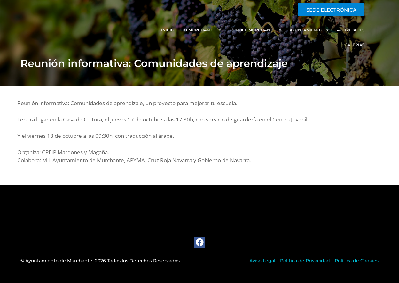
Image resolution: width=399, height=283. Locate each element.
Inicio (154, 30)
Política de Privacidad (305, 260)
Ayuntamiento (296, 30)
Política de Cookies (357, 260)
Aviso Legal (262, 260)
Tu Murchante (188, 30)
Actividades (337, 30)
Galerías (369, 30)
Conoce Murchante (242, 30)
